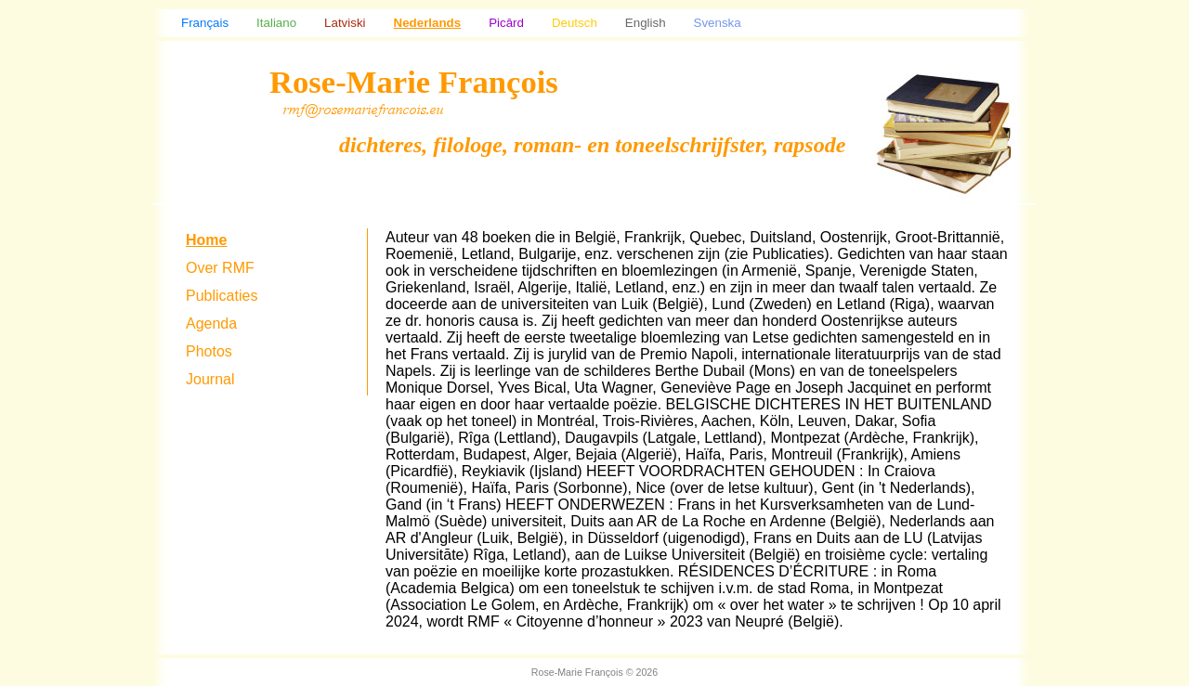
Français (205, 23)
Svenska (717, 23)
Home (206, 240)
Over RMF (220, 268)
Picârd (506, 23)
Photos (209, 351)
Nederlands (428, 23)
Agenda (211, 323)
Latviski (344, 23)
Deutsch (574, 23)
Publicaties (221, 296)
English (645, 23)
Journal (210, 379)
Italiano (276, 23)
